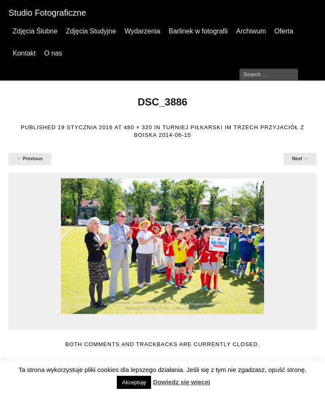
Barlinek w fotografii (198, 31)
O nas (53, 53)
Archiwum (251, 31)
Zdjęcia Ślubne (35, 31)
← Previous (30, 158)
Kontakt (24, 53)
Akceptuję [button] (134, 382)
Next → (300, 158)
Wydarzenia (142, 31)
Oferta (283, 31)
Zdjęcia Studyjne (91, 31)
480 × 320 (138, 127)
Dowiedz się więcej (181, 382)
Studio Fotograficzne (47, 12)
